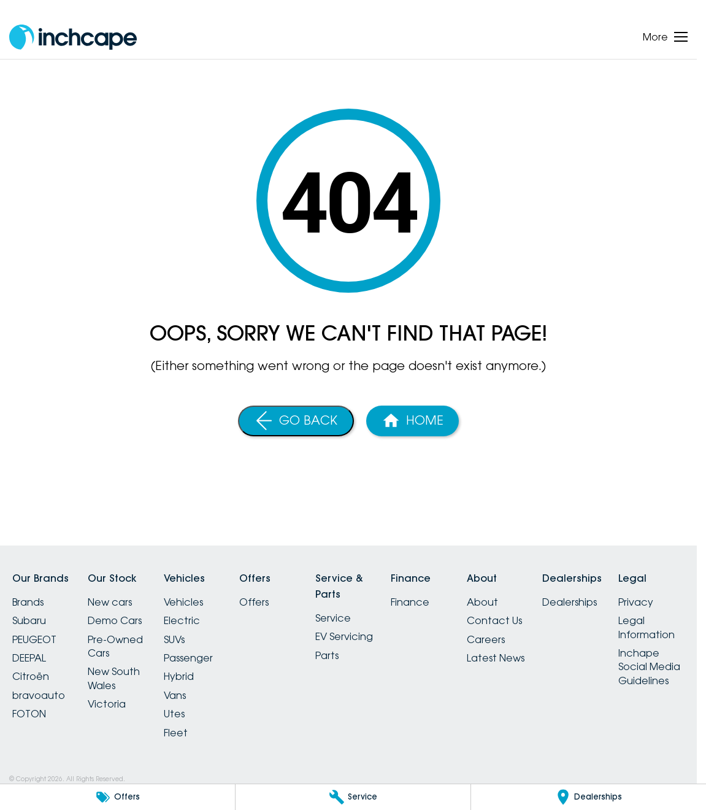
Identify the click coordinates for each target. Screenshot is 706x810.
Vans (175, 695)
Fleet (176, 733)
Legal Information (646, 627)
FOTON (29, 714)
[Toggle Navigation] (665, 37)
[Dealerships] (588, 797)
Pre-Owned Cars (115, 646)
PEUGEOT (34, 639)
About (482, 602)
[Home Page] (412, 421)
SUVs (174, 639)
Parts (327, 655)
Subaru (29, 620)
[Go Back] (296, 421)
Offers (254, 602)
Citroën (30, 676)
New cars (110, 602)
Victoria (107, 704)
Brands (28, 602)
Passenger (188, 658)
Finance (410, 602)
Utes (174, 714)
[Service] (353, 797)
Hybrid (179, 676)
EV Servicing (344, 636)
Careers (486, 639)
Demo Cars (115, 620)
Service (333, 618)
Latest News (495, 658)
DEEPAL (29, 658)
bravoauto (38, 695)
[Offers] (117, 797)
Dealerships (569, 602)
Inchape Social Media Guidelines (649, 667)
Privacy (635, 602)
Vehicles (183, 602)
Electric (182, 620)
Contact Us (494, 620)
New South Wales (114, 678)
